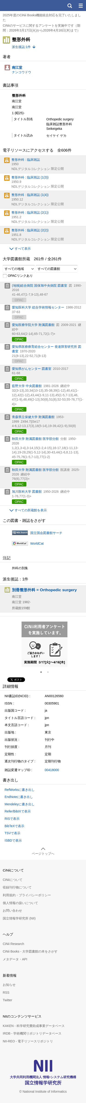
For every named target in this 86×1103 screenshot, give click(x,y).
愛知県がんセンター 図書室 (31, 368)
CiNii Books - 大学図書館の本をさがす (30, 951)
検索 (69, 5)
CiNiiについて (12, 880)
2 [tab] (49, 672)
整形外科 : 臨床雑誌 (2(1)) (30, 212)
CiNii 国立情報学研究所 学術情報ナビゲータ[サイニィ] (20, 5)
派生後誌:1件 (21, 47)
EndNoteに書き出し (19, 797)
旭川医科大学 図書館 (27, 491)
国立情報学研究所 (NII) (19, 918)
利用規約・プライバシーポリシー (27, 895)
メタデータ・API (15, 959)
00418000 (52, 770)
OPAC (19, 339)
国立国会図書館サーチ (46, 533)
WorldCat (37, 543)
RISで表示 (12, 818)
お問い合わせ (12, 910)
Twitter (7, 1000)
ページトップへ (43, 853)
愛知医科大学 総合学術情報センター (38, 307)
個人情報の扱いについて (20, 903)
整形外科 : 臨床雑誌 (25, 159)
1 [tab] (43, 672)
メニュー (80, 5)
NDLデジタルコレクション (30, 169)
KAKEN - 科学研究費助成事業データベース (34, 1026)
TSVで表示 (12, 833)
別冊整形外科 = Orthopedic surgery (44, 590)
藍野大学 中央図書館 (27, 386)
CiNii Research (13, 944)
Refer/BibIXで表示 (18, 811)
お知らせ (9, 985)
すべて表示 (23, 248)
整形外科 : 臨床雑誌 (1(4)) (30, 195)
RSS (6, 992)
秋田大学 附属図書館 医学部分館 (35, 439)
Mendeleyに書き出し (20, 804)
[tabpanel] (44, 644)
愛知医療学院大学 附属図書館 (33, 325)
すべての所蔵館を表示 (31, 510)
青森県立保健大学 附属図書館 (33, 417)
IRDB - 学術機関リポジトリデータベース (32, 1033)
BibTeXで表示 (14, 826)
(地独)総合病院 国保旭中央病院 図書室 (39, 285)
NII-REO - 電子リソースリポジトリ (28, 1041)
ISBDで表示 (13, 840)
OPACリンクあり (18, 276)
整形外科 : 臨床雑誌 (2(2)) (30, 230)
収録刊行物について (17, 887)
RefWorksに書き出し (20, 790)
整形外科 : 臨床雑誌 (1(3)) (30, 177)
